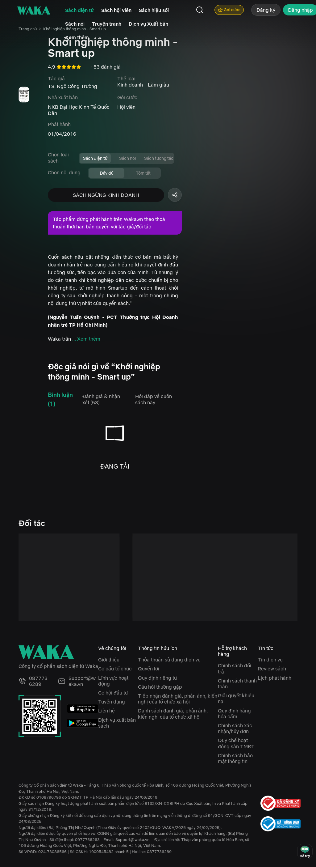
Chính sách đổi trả (234, 668)
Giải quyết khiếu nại (236, 698)
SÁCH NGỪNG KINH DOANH (106, 195)
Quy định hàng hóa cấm (234, 714)
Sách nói (75, 24)
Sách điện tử (79, 10)
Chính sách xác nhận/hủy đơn (235, 728)
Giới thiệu (108, 660)
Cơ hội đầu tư (113, 693)
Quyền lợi (148, 668)
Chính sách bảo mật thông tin (235, 758)
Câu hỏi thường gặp (160, 687)
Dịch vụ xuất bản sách (117, 723)
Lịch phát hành (274, 678)
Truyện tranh (106, 24)
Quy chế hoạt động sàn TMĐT (236, 743)
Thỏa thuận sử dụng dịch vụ (169, 660)
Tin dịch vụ (270, 660)
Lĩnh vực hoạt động (113, 681)
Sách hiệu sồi (154, 10)
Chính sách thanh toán (237, 684)
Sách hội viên (116, 10)
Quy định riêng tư (157, 678)
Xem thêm (77, 37)
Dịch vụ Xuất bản (148, 24)
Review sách (272, 668)
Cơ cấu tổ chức (115, 668)
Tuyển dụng (111, 702)
